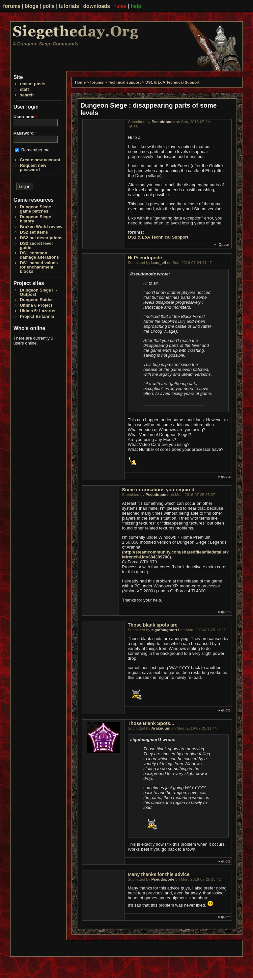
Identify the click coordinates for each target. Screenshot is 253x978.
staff (24, 89)
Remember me (35, 149)
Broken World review (41, 226)
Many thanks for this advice (159, 874)
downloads (96, 6)
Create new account (40, 159)
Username (25, 116)
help (136, 6)
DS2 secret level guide (36, 245)
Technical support (124, 82)
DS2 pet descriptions (41, 237)
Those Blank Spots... (151, 723)
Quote (224, 244)
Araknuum (160, 728)
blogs (32, 6)
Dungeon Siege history (35, 218)
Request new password (33, 167)
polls (48, 6)
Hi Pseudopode (145, 257)
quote (226, 476)
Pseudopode (163, 121)
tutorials (69, 6)
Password (25, 133)
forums (11, 6)
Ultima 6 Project (36, 305)
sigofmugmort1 (165, 630)
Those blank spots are (153, 625)
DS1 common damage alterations (39, 255)
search (27, 94)
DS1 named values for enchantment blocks (39, 267)
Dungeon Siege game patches (35, 209)
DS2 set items (34, 232)
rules (120, 6)
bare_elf (158, 262)
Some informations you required (158, 489)
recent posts (32, 83)
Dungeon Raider (36, 299)
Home (80, 82)
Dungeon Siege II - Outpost (38, 292)
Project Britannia (37, 316)
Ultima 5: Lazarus (37, 310)
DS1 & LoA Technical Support (172, 82)
